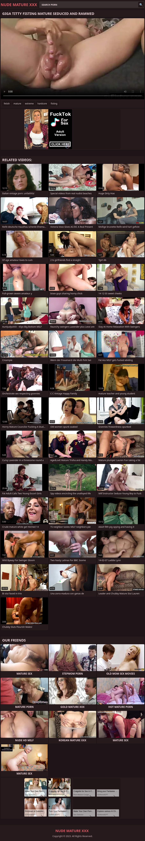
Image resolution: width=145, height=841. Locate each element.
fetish (7, 103)
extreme (29, 103)
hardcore (42, 103)
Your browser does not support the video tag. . (72, 58)
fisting (54, 103)
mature (17, 103)
